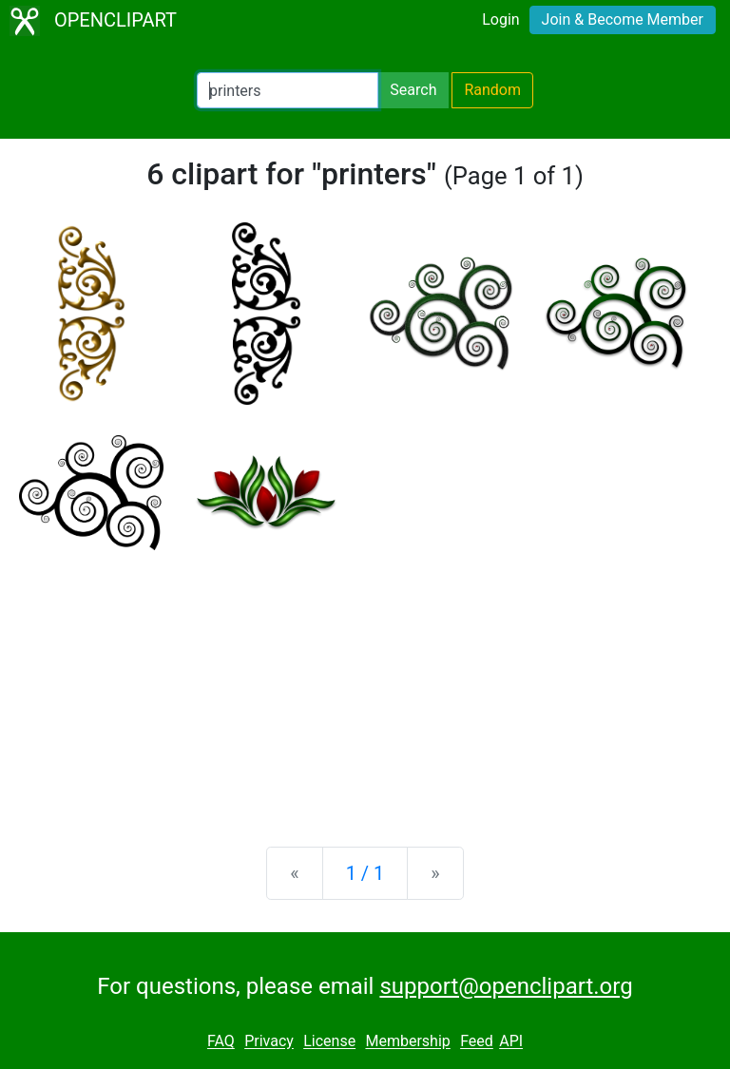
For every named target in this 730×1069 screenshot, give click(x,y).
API (511, 1042)
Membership (407, 1042)
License (329, 1042)
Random (492, 90)
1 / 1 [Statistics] (365, 873)
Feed (476, 1042)
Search (413, 90)
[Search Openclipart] (287, 90)
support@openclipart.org (505, 986)
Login (500, 19)
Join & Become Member (622, 19)
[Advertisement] (365, 683)
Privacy (269, 1042)
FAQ (221, 1042)
